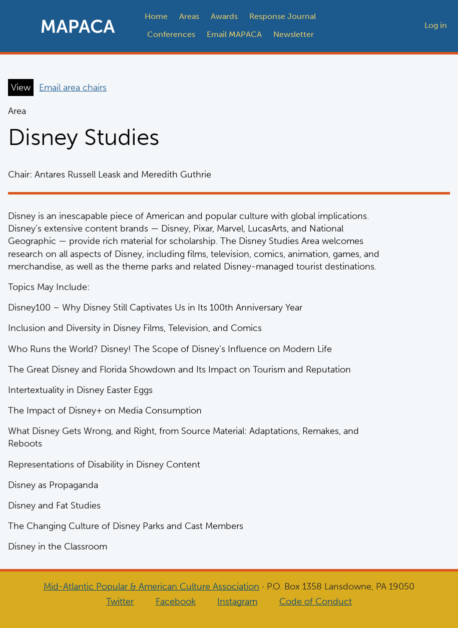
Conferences (171, 34)
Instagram (237, 601)
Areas (189, 16)
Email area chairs (73, 87)
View (21, 87)
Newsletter (293, 34)
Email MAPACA (234, 34)
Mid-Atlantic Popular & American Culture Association (151, 586)
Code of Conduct (315, 601)
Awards (224, 16)
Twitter (120, 601)
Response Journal (282, 16)
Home (156, 16)
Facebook (176, 601)
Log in (435, 25)
